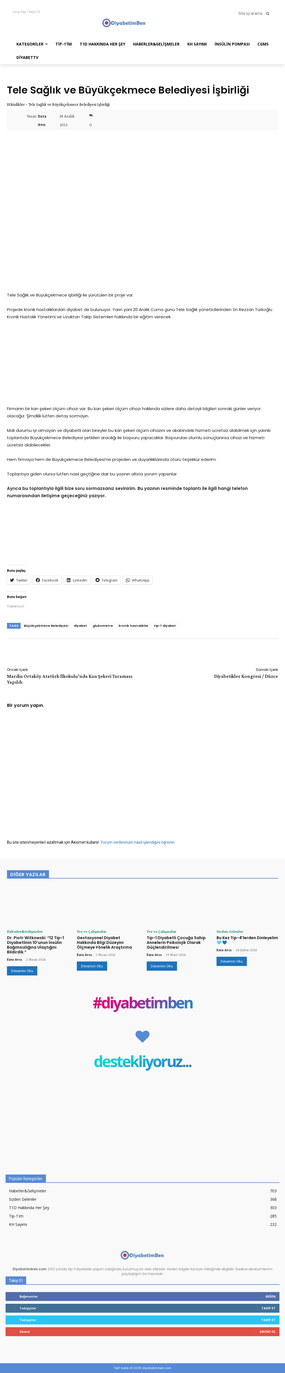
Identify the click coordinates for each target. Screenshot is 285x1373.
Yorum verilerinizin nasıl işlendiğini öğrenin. (137, 842)
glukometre (103, 625)
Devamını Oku (22, 971)
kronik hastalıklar (133, 625)
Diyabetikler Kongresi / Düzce (246, 676)
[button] (255, 13)
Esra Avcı (42, 120)
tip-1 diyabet (165, 625)
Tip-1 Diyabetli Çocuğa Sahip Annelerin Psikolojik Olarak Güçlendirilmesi (176, 942)
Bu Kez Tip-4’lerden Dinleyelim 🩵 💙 (247, 940)
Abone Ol (268, 1331)
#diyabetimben (143, 1004)
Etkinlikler (16, 104)
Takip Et (268, 1308)
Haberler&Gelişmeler (25, 931)
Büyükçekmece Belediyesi (46, 625)
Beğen (271, 1296)
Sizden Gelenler (230, 931)
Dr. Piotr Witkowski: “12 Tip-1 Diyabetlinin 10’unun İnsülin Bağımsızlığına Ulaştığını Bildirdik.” (35, 945)
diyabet (80, 625)
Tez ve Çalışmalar (91, 931)
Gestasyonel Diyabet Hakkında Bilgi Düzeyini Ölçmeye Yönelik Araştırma (104, 942)
